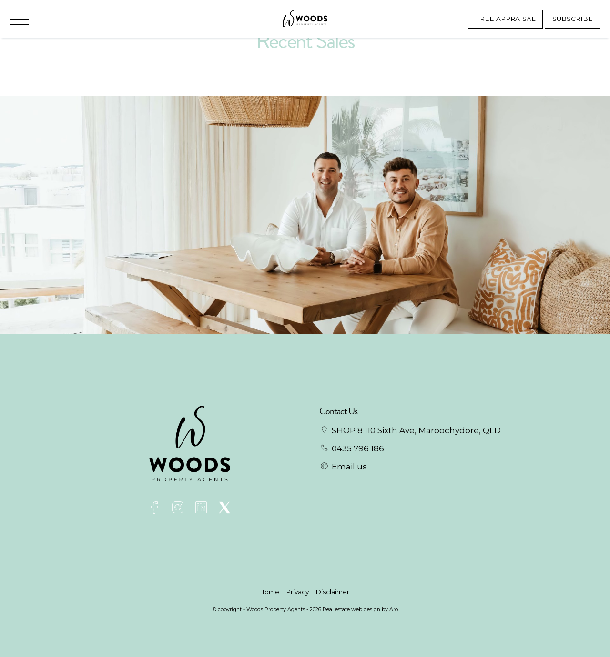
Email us (349, 466)
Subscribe (572, 18)
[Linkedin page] (203, 508)
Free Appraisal (505, 18)
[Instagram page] (179, 508)
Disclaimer (332, 592)
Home (269, 592)
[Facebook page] (156, 508)
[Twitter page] (224, 508)
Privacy (297, 592)
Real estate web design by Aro (360, 609)
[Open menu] (20, 19)
